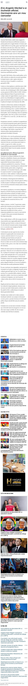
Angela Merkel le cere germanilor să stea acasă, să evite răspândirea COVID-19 (18, 372)
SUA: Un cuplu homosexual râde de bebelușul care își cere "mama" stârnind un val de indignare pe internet (18, 434)
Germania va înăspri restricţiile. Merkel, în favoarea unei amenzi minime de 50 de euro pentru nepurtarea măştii (13, 404)
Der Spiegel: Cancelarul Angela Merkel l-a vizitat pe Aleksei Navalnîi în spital (17, 396)
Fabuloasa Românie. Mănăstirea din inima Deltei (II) (12, 654)
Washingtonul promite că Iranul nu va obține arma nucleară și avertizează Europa (12, 576)
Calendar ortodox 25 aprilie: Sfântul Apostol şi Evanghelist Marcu (12, 646)
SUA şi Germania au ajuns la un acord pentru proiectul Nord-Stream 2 (17, 352)
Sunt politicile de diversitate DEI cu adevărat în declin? (11, 512)
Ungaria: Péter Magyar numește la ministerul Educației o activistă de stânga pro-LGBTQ (13, 534)
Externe (11, 493)
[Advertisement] (14, 324)
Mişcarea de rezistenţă (14, 2)
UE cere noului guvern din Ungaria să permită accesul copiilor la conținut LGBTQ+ (17, 441)
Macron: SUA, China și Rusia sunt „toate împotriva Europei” (13, 554)
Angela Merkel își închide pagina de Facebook (17, 345)
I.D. (11, 19)
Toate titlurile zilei (4, 680)
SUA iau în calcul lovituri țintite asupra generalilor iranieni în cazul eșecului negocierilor (12, 621)
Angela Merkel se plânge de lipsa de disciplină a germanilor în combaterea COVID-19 (14, 366)
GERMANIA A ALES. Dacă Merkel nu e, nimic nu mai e (17, 340)
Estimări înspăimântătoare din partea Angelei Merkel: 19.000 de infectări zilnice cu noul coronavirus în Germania (14, 390)
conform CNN (9, 229)
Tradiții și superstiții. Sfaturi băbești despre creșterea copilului (11, 650)
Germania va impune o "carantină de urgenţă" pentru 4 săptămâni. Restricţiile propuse (12, 359)
